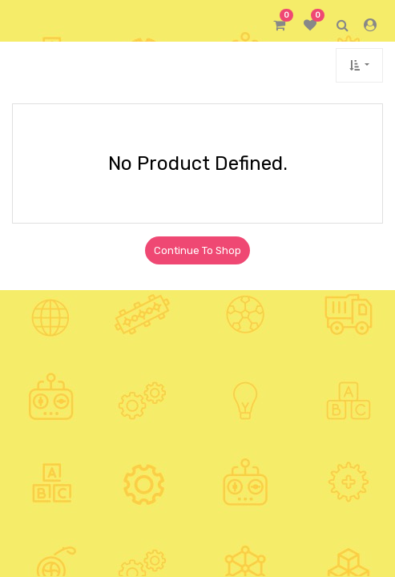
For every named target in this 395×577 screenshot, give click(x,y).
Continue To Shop (197, 250)
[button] (359, 65)
